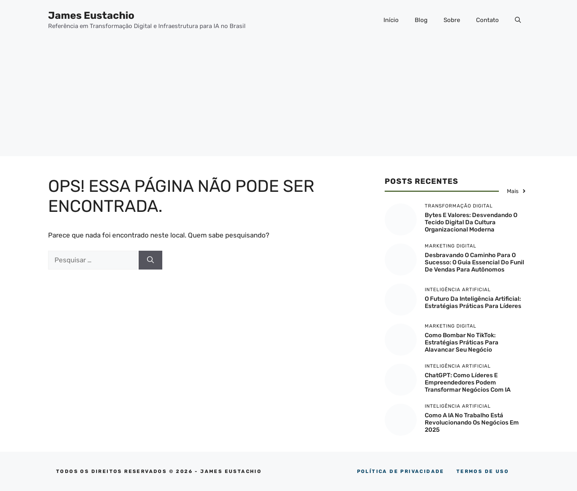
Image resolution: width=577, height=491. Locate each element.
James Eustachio (91, 15)
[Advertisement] (288, 100)
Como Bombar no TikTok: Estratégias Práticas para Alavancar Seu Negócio (461, 342)
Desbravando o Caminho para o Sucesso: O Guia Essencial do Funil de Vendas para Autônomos (474, 262)
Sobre (452, 20)
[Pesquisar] (150, 260)
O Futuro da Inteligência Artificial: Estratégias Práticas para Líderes (473, 302)
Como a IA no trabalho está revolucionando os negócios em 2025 (472, 422)
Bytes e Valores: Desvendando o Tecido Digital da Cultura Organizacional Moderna (471, 222)
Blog (421, 20)
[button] (518, 20)
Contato (487, 20)
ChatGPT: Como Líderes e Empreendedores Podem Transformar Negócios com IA (467, 382)
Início (391, 20)
